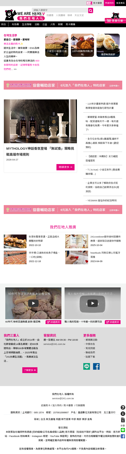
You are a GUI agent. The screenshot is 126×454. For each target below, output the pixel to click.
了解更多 (30, 370)
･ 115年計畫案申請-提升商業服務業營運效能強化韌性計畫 (102, 105)
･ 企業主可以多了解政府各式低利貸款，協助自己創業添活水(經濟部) (102, 187)
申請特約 (109, 3)
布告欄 (15, 24)
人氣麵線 (60, 15)
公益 (44, 24)
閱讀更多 (65, 167)
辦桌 (70, 15)
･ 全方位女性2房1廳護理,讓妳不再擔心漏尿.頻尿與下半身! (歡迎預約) (102, 143)
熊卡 (41, 15)
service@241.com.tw (54, 344)
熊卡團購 (70, 24)
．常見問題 (89, 348)
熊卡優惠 (97, 3)
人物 (52, 24)
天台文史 (79, 15)
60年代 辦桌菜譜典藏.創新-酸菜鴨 (22, 321)
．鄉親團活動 (90, 339)
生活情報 (26, 24)
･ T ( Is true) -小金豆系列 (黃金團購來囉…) (103, 171)
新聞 (60, 24)
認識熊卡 (45, 405)
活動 (37, 24)
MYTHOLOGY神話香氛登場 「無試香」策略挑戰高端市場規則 (40, 151)
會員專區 (120, 3)
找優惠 (49, 15)
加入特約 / (57, 405)
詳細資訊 (53, 322)
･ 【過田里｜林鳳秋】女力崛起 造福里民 (102, 158)
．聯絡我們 (89, 352)
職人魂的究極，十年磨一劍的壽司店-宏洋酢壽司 (83, 321)
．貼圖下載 (89, 356)
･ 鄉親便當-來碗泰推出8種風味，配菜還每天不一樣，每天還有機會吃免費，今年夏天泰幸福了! (102, 123)
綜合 (3, 24)
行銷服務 (80, 405)
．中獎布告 (89, 344)
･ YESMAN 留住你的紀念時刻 (101, 200)
